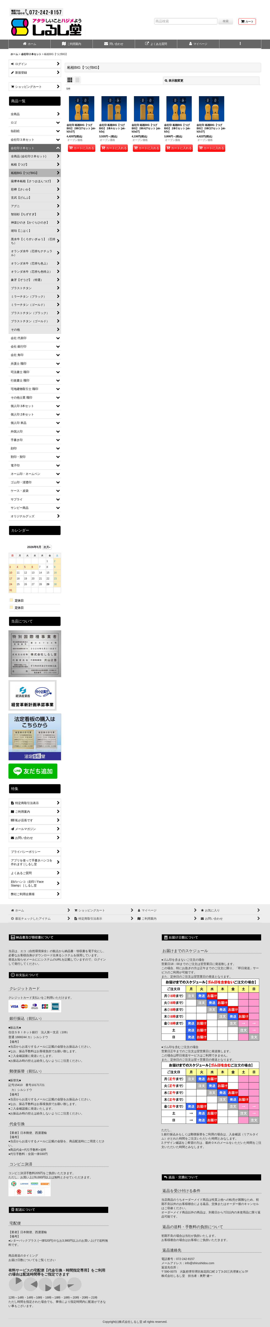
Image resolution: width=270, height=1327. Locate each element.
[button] (240, 44)
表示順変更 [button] (174, 80)
